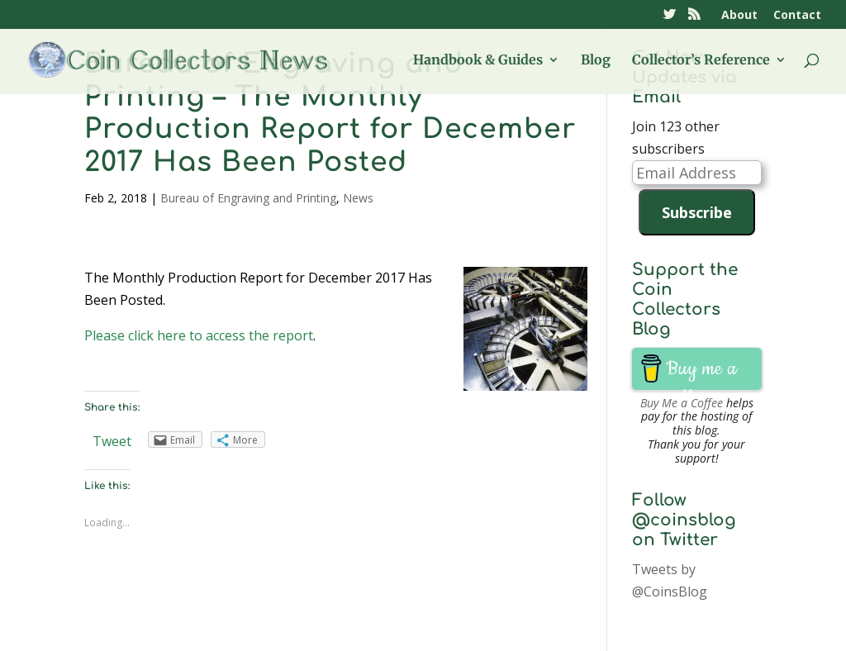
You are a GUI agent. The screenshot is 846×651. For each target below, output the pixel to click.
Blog (596, 61)
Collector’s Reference (701, 61)
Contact (797, 15)
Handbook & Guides (478, 61)
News (358, 198)
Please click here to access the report (198, 335)
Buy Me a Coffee (681, 403)
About (739, 15)
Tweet (112, 441)
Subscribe (697, 212)
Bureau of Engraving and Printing (248, 198)
